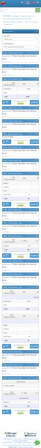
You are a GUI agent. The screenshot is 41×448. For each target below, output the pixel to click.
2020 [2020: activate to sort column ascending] (23, 84)
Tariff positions (8, 44)
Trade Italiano (24, 441)
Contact (35, 445)
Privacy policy (27, 445)
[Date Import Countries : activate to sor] (9, 178)
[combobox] (20, 39)
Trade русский (26, 442)
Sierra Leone (25, 16)
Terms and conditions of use (12, 445)
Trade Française (28, 439)
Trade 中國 (17, 442)
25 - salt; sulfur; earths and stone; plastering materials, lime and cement (19, 19)
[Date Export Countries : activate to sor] (9, 84)
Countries (6, 36)
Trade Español (7, 439)
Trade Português (7, 442)
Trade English (17, 439)
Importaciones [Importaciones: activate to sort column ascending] (20, 382)
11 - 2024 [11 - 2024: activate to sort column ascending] (24, 241)
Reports (16, 16)
